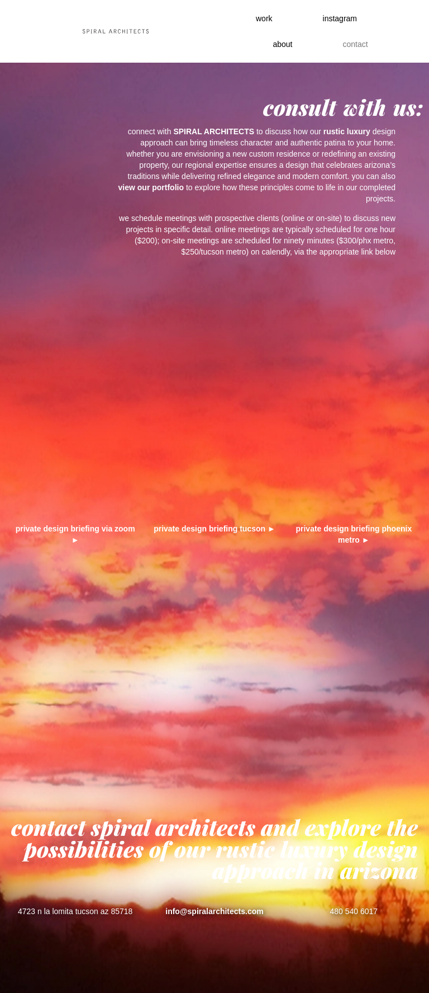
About (282, 44)
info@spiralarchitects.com (214, 911)
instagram (340, 18)
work (264, 18)
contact (355, 44)
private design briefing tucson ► (214, 528)
